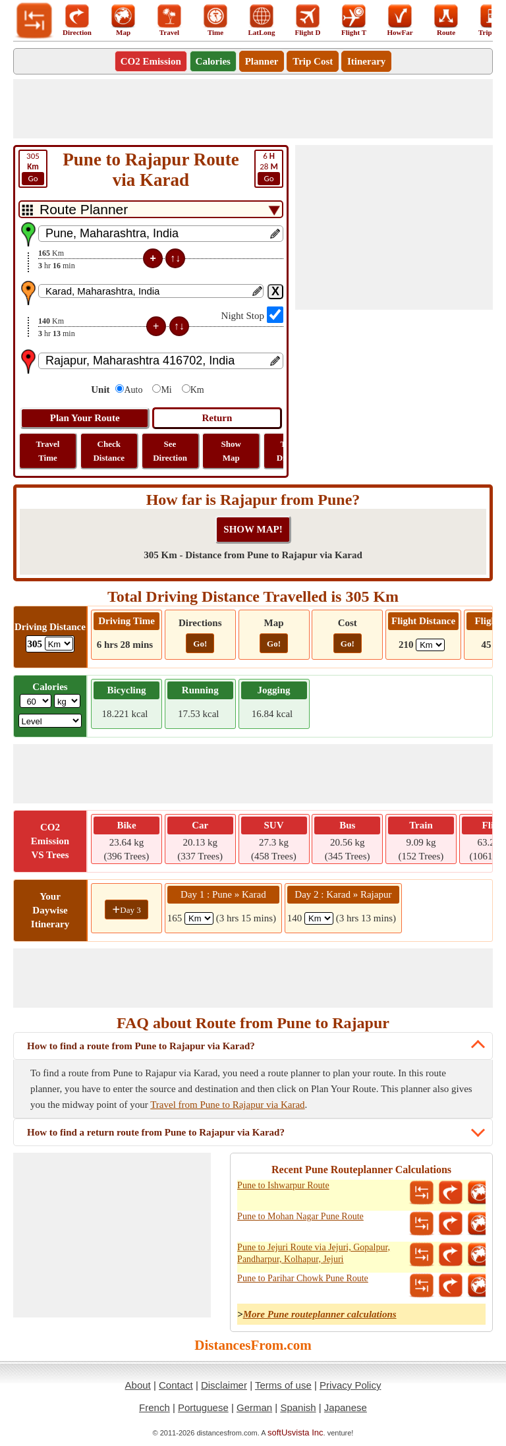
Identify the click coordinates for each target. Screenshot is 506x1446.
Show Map (231, 451)
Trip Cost (313, 61)
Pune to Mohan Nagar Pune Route (300, 1216)
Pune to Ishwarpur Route (283, 1185)
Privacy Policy (350, 1385)
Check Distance (109, 451)
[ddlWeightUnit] (67, 701)
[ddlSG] (50, 721)
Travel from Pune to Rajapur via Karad (227, 1104)
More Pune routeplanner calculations (320, 1314)
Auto (133, 390)
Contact (176, 1385)
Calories (213, 61)
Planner (262, 61)
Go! (200, 644)
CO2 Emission (151, 61)
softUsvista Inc (295, 1432)
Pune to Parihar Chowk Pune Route (302, 1278)
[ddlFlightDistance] (430, 645)
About (138, 1385)
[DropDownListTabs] (150, 209)
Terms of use (283, 1385)
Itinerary (366, 61)
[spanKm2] (318, 918)
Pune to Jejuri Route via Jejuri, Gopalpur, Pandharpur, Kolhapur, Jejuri (313, 1253)
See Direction (170, 451)
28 (269, 168)
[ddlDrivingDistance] (59, 644)
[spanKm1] (198, 918)
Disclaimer (224, 1385)
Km (197, 390)
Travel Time (48, 451)
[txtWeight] (35, 701)
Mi (166, 390)
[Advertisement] (253, 108)
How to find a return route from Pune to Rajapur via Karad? (156, 1132)
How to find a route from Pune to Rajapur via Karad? (141, 1046)
